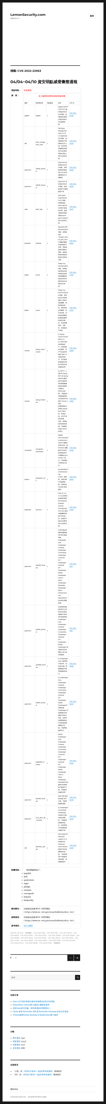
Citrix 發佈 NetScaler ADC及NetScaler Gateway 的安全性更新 (40, 1011)
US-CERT (28, 925)
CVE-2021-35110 (67, 938)
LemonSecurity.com (27, 15)
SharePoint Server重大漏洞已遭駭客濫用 (31, 1005)
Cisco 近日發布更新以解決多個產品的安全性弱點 (34, 1001)
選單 (92, 16)
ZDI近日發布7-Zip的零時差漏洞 (38, 1071)
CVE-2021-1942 (39, 933)
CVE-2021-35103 (27, 938)
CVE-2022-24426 (68, 940)
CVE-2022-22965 (40, 940)
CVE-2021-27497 (26, 935)
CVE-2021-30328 (54, 935)
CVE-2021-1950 (52, 933)
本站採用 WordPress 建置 (37, 1097)
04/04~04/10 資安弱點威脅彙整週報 (43, 81)
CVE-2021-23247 (66, 933)
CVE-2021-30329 (68, 935)
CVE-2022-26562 (31, 943)
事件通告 (16, 1038)
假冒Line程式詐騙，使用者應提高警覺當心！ (32, 1008)
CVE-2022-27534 (45, 943)
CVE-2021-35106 (54, 938)
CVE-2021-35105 (40, 938)
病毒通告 (16, 1044)
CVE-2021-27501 (40, 935)
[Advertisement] (53, 47)
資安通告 (28, 933)
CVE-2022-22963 (26, 940)
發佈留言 (57, 943)
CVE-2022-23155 (54, 940)
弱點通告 (16, 1041)
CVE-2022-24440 (17, 943)
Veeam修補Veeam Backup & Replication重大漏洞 (35, 1015)
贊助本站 (14, 1089)
